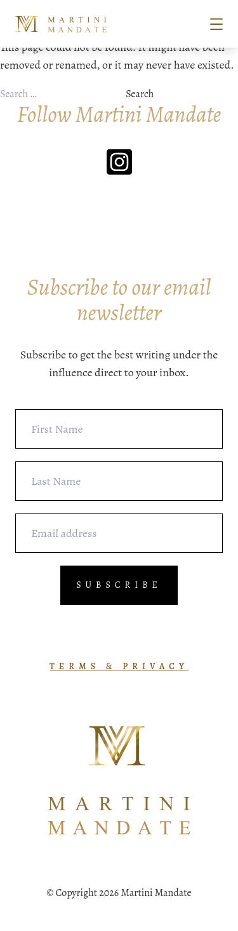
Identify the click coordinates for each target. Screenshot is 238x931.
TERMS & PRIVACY (119, 666)
